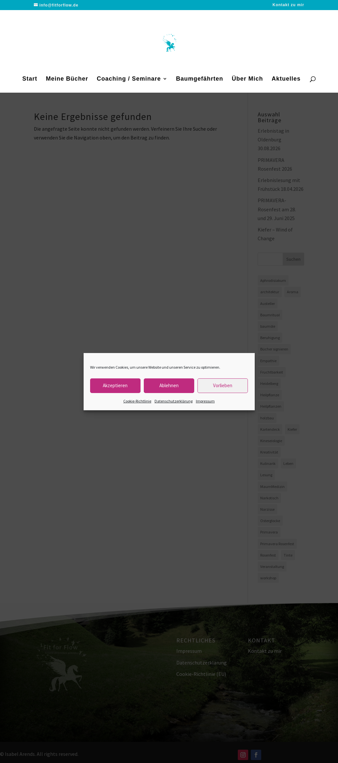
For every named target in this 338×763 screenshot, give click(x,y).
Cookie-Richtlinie (137, 400)
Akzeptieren (115, 385)
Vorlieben (222, 385)
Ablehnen (169, 385)
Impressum (205, 400)
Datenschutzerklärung (174, 400)
